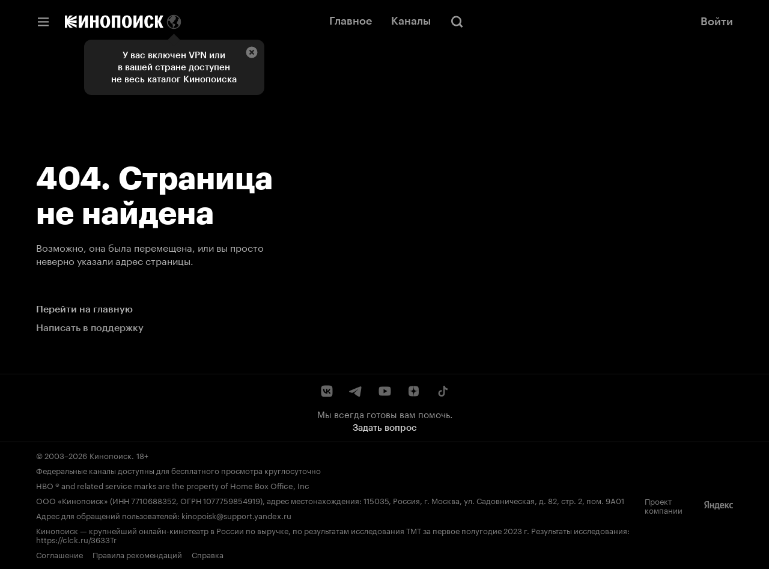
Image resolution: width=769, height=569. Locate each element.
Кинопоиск (111, 455)
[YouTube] (384, 391)
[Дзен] (413, 391)
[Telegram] (355, 391)
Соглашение (59, 554)
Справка (207, 554)
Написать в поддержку (90, 327)
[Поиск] (457, 21)
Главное (350, 21)
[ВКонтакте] (327, 391)
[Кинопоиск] (114, 21)
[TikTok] (442, 391)
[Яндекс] (718, 505)
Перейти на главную (84, 309)
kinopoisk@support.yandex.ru (236, 515)
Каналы (411, 21)
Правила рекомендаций (137, 554)
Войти (717, 21)
